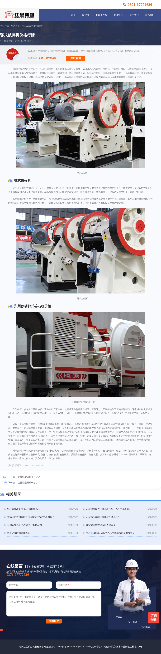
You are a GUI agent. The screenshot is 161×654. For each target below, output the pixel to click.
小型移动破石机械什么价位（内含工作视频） (108, 509)
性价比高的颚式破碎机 (18, 533)
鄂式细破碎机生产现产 (29, 477)
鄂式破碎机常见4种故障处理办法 (23, 509)
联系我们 (149, 15)
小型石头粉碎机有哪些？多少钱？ (103, 517)
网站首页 (15, 26)
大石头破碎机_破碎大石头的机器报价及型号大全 (110, 533)
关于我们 (134, 15)
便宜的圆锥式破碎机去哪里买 (100, 525)
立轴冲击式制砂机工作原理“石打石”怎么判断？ (30, 517)
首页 (73, 15)
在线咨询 (76, 58)
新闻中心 (118, 15)
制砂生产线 (101, 15)
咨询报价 (154, 617)
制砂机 (85, 15)
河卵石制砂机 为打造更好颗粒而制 (24, 525)
